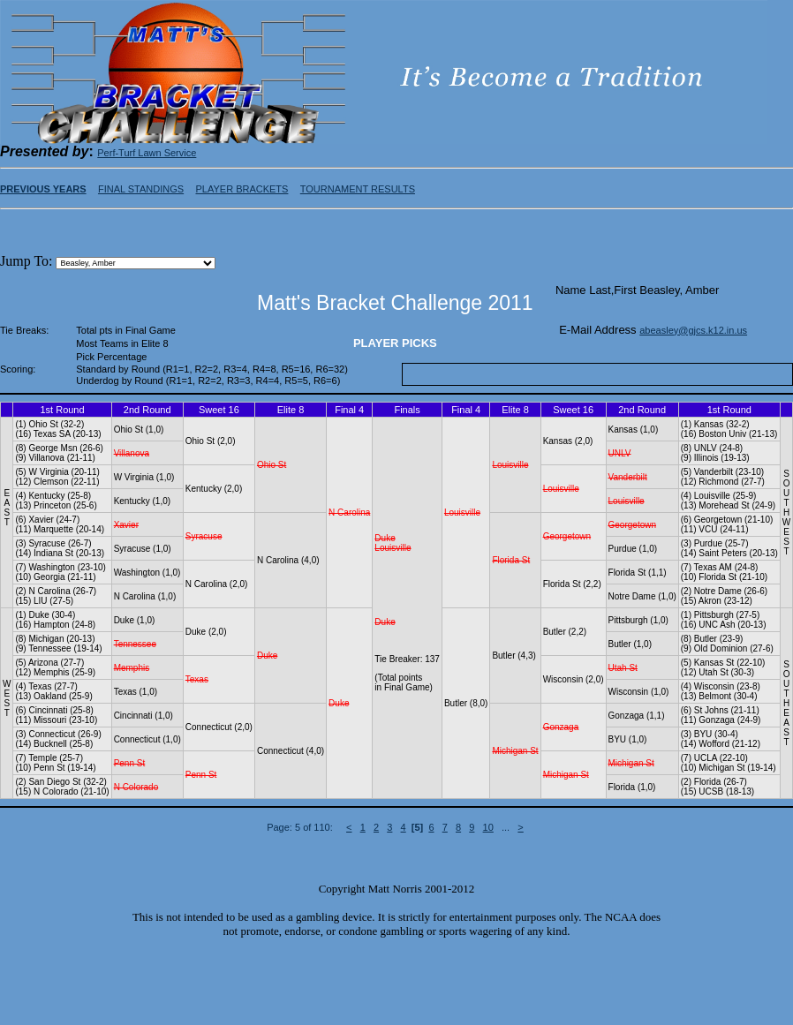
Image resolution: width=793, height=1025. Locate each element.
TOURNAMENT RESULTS (357, 189)
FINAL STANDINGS (141, 189)
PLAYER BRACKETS (241, 189)
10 (488, 827)
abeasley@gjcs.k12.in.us (693, 330)
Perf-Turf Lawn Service (146, 152)
